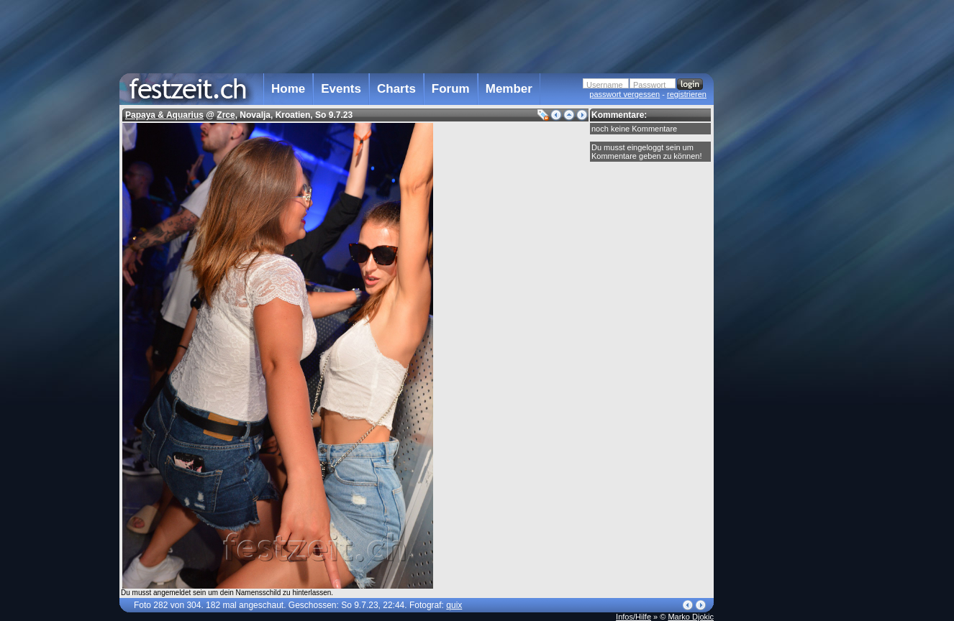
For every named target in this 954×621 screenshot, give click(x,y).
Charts (396, 89)
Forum (451, 89)
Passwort (649, 84)
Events (341, 89)
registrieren (687, 94)
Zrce (226, 115)
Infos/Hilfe (633, 616)
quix (454, 605)
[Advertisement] (777, 289)
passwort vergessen (624, 94)
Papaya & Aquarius (164, 115)
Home (288, 89)
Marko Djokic (691, 616)
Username (604, 84)
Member (509, 89)
